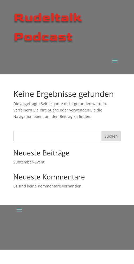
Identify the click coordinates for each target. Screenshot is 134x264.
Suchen (111, 136)
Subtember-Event (28, 162)
